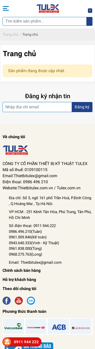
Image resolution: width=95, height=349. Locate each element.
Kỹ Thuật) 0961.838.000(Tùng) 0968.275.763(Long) (34, 249)
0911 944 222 (26, 342)
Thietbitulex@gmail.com (41, 262)
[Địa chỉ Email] (47, 107)
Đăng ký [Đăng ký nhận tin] (82, 107)
